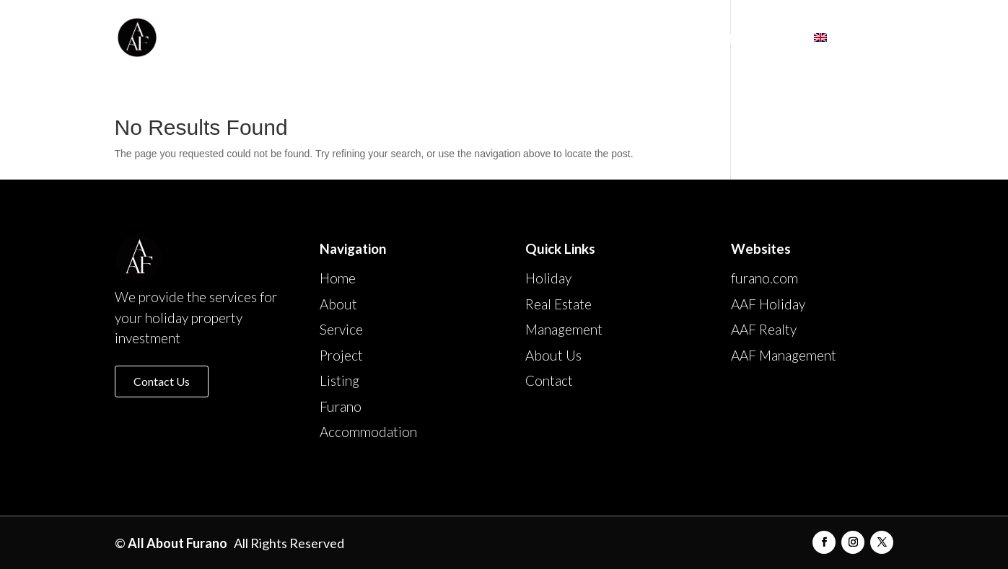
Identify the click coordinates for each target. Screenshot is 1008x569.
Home (325, 38)
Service (444, 38)
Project (510, 38)
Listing (576, 38)
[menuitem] (854, 53)
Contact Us (161, 381)
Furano (641, 38)
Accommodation (740, 38)
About (382, 38)
